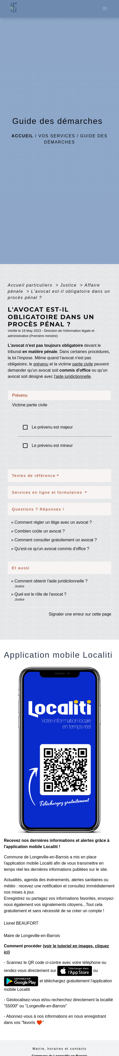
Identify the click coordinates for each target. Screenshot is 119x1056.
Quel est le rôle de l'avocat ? (40, 594)
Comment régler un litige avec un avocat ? (53, 522)
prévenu (40, 364)
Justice (69, 285)
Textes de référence (34, 475)
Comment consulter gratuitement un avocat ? (55, 540)
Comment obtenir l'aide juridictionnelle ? (50, 581)
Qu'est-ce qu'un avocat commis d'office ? (51, 548)
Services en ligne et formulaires (48, 492)
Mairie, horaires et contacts (59, 1049)
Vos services (56, 136)
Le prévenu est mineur (47, 446)
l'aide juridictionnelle (72, 376)
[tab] (59, 395)
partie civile (82, 364)
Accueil (22, 136)
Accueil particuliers (31, 285)
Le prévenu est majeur (47, 427)
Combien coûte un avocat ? (39, 531)
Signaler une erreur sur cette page (80, 614)
